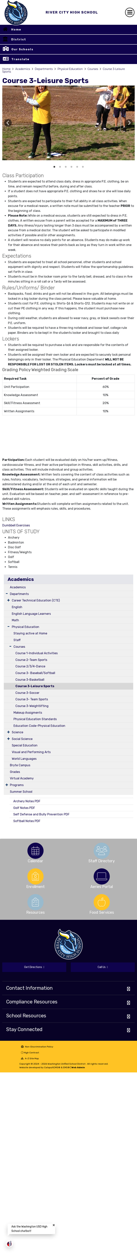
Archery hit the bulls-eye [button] (71, 167)
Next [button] (129, 123)
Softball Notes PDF (26, 821)
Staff (17, 640)
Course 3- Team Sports (31, 699)
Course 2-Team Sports (31, 660)
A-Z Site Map (30, 1058)
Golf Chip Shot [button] (60, 167)
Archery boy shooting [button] (77, 167)
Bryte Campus (20, 765)
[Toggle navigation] (130, 12)
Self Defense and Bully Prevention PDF (41, 814)
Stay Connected (24, 1029)
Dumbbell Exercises (16, 525)
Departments (44, 69)
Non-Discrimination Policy (37, 1046)
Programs (17, 785)
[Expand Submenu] (7, 593)
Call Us (103, 967)
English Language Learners (31, 614)
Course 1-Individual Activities (36, 653)
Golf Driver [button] (66, 167)
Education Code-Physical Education (39, 726)
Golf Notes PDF (24, 808)
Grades (15, 772)
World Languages (24, 759)
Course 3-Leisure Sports (34, 686)
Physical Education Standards (35, 719)
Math (15, 620)
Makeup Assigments (28, 712)
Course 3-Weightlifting (32, 706)
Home (16, 29)
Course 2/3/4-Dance (30, 666)
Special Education (24, 745)
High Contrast (31, 1052)
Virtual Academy (22, 778)
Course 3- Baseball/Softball (35, 673)
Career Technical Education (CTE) (36, 600)
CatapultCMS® (52, 1067)
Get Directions (34, 967)
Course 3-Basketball (29, 679)
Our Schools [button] (22, 49)
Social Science (22, 739)
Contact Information (29, 988)
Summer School (21, 791)
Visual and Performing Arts (31, 752)
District (18, 39)
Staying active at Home (30, 633)
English (17, 607)
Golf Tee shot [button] (54, 167)
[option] (68, 123)
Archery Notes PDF (26, 801)
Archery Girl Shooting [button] (83, 167)
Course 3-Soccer (27, 693)
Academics (22, 69)
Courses (93, 69)
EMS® (66, 1067)
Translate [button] (20, 59)
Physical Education (70, 69)
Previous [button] (8, 123)
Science (17, 732)
